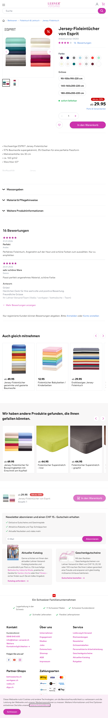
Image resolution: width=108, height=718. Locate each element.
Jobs (42, 645)
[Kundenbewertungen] (54, 268)
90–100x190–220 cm (71, 78)
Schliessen (12, 712)
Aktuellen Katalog (81, 657)
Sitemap (44, 653)
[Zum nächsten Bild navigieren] (50, 52)
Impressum (45, 661)
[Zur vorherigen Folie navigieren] (96, 336)
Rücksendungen (80, 637)
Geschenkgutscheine (82, 653)
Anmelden (72, 315)
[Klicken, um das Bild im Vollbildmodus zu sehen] (28, 51)
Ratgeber (77, 661)
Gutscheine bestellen (73, 578)
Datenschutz (46, 649)
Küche (27, 573)
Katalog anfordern (18, 581)
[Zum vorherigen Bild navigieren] (6, 52)
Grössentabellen (80, 645)
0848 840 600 (13, 636)
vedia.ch (10, 683)
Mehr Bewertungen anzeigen (19, 305)
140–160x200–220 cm (72, 85)
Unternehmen (46, 633)
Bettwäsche (13, 570)
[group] (65, 42)
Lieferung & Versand (82, 633)
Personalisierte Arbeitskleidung (88, 649)
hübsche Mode (26, 570)
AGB (42, 657)
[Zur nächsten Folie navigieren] (103, 336)
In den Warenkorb (87, 125)
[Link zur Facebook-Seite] (9, 660)
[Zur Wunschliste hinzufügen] (59, 125)
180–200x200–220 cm (72, 93)
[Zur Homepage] (3, 20)
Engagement (46, 637)
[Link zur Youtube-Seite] (15, 660)
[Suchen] (102, 11)
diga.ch (10, 687)
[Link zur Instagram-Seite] (20, 660)
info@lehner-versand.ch (17, 640)
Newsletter (78, 641)
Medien (43, 641)
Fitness (42, 573)
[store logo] (54, 4)
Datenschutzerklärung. (39, 705)
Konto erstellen (91, 315)
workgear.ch (12, 680)
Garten (20, 573)
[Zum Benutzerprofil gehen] (97, 4)
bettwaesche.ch (14, 676)
